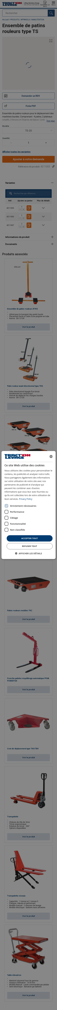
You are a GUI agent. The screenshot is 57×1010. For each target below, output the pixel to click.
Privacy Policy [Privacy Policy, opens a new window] (25, 498)
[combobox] (51, 456)
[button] (28, 553)
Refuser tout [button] (29, 546)
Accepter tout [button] (29, 538)
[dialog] (28, 505)
